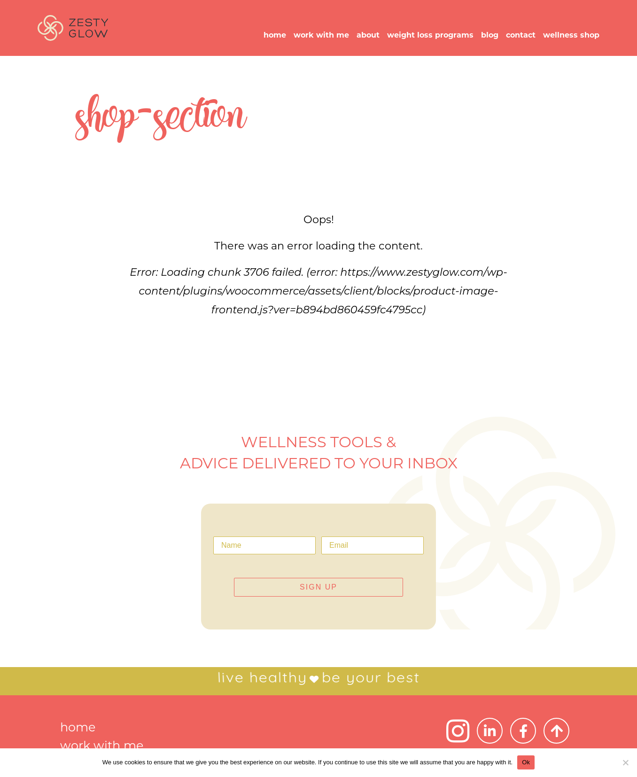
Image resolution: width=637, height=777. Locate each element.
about (368, 35)
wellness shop (571, 35)
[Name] (264, 545)
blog (489, 35)
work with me (321, 35)
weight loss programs (430, 35)
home (275, 35)
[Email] (372, 545)
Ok (526, 762)
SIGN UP (318, 587)
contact (521, 35)
